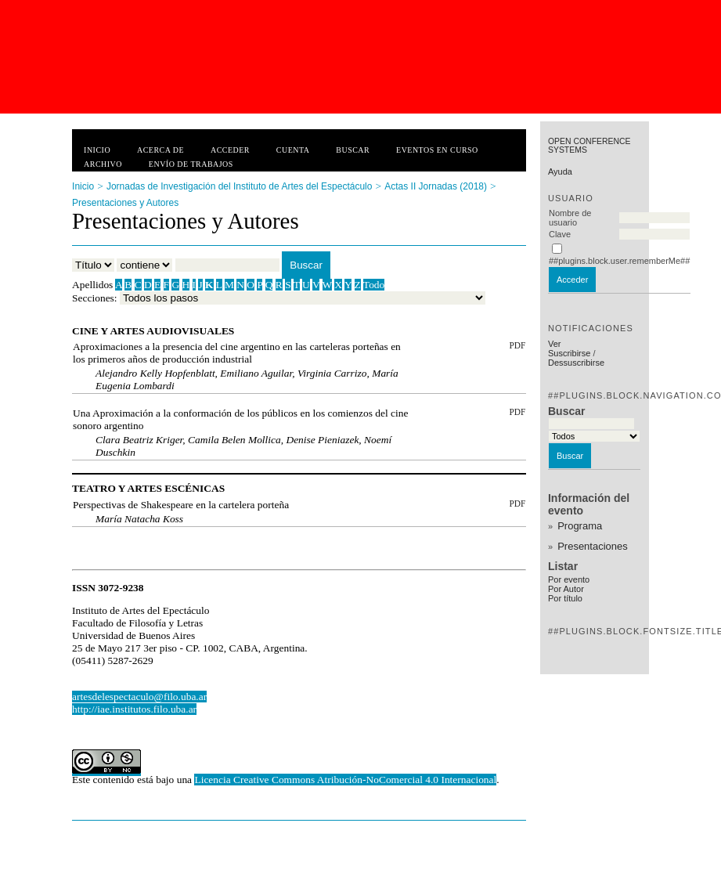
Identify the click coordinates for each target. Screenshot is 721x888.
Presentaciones (592, 546)
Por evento (568, 579)
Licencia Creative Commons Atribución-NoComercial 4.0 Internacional (345, 779)
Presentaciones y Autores (125, 202)
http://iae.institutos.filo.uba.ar (134, 709)
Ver (554, 343)
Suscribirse (569, 353)
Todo (373, 285)
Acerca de (160, 150)
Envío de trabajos (191, 164)
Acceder (230, 150)
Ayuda (560, 171)
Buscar (353, 150)
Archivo (103, 164)
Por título (565, 598)
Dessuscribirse (576, 362)
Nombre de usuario (570, 217)
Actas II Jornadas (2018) (435, 186)
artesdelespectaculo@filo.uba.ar (139, 696)
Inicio (97, 150)
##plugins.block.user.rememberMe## (619, 260)
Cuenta (293, 150)
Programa (579, 526)
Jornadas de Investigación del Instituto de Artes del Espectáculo (239, 186)
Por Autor (566, 589)
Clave (560, 234)
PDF (517, 345)
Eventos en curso (437, 150)
